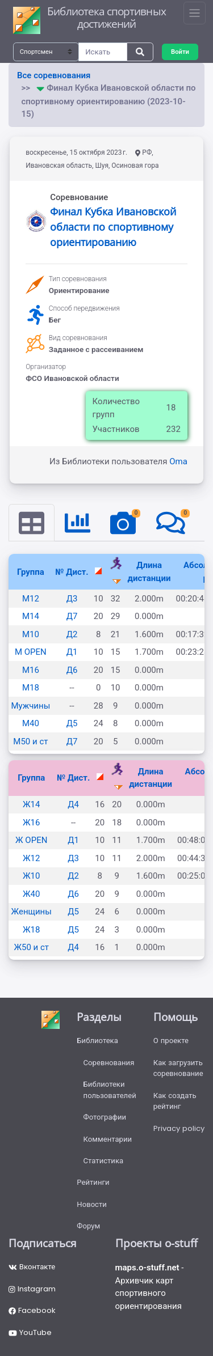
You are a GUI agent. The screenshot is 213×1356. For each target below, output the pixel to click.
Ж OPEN (31, 840)
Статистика (103, 1160)
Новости (92, 1204)
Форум (88, 1226)
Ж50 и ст (31, 947)
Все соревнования (53, 75)
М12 (30, 599)
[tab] (32, 522)
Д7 (72, 616)
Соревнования (109, 1062)
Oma (178, 461)
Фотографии (105, 1117)
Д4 (73, 804)
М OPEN (31, 652)
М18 (30, 688)
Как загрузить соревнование (178, 1068)
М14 (30, 616)
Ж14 (31, 804)
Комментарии (107, 1139)
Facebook (32, 1310)
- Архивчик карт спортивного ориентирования (149, 1286)
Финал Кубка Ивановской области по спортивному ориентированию (113, 227)
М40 (30, 723)
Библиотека (97, 1040)
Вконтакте (32, 1266)
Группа (30, 572)
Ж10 (31, 876)
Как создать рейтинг (175, 1101)
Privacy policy (178, 1128)
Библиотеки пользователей (109, 1090)
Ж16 (31, 822)
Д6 (72, 670)
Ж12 (31, 858)
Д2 (72, 634)
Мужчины (31, 706)
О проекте (171, 1040)
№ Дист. (71, 572)
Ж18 (31, 930)
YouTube (30, 1332)
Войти (180, 51)
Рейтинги (93, 1182)
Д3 (72, 599)
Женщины (31, 911)
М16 (30, 670)
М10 (30, 634)
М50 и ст (30, 741)
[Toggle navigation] (194, 13)
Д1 (72, 652)
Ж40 (31, 894)
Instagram (32, 1288)
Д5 (72, 723)
